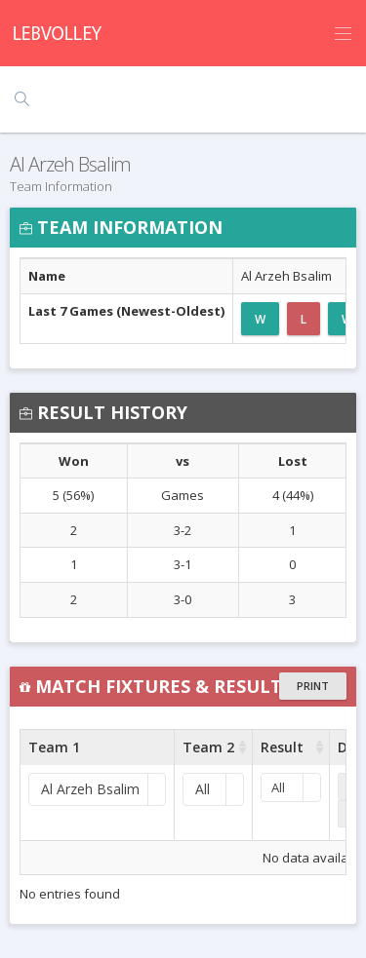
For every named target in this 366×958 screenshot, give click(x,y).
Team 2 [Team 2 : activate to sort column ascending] (208, 747)
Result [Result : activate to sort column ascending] (282, 747)
